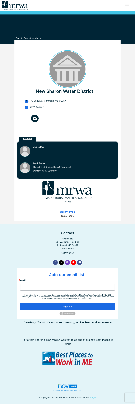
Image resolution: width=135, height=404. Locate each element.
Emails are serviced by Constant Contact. (78, 298)
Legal (93, 398)
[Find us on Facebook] (55, 262)
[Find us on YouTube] (73, 262)
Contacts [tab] (27, 139)
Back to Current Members (27, 38)
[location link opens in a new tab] (48, 101)
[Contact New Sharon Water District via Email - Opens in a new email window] (35, 118)
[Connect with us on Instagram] (67, 262)
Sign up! (67, 306)
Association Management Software (67, 387)
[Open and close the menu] (80, 5)
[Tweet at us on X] (61, 262)
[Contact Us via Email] (80, 262)
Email (22, 281)
